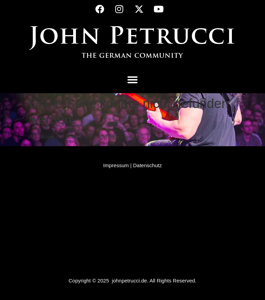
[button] (132, 80)
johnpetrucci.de (129, 280)
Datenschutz (147, 165)
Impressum (116, 165)
